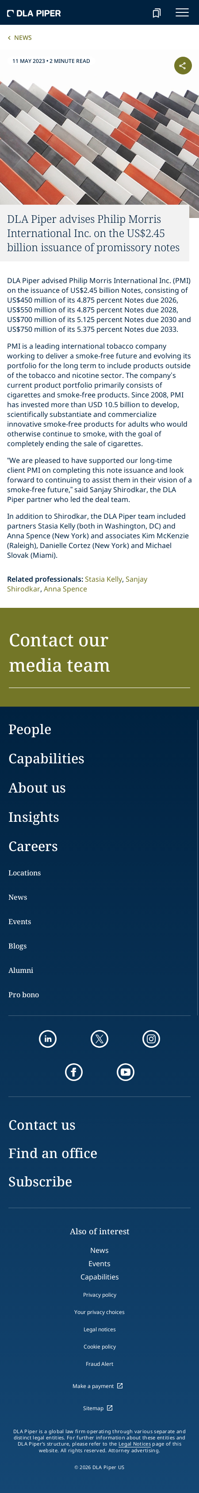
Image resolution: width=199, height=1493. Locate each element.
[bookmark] (156, 12)
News (23, 37)
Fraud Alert (99, 1364)
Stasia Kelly (103, 579)
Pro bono (23, 994)
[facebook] (74, 1072)
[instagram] (151, 1039)
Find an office (52, 1153)
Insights (33, 817)
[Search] (134, 12)
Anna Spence (65, 589)
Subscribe (40, 1181)
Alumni (20, 970)
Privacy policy (99, 1295)
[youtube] (125, 1072)
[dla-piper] (34, 12)
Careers (33, 846)
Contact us (42, 1125)
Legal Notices (135, 1444)
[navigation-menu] (182, 12)
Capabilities (46, 758)
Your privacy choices (99, 1312)
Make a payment (93, 1386)
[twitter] (99, 1039)
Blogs (17, 946)
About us (37, 787)
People (29, 729)
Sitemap (93, 1408)
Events (19, 921)
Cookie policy (100, 1346)
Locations (24, 873)
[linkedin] (48, 1039)
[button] (99, 657)
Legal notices (100, 1329)
